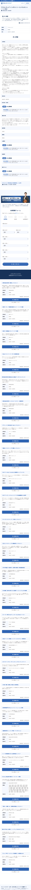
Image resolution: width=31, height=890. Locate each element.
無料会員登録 (5, 109)
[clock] (19, 23)
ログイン (7, 110)
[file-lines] (3, 16)
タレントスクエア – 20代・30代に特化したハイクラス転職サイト (14, 887)
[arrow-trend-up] (2, 9)
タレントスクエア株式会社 (16, 888)
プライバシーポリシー (8, 888)
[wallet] (2, 10)
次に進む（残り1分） (15, 264)
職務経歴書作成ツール (24, 888)
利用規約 (2, 888)
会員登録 (27, 3)
